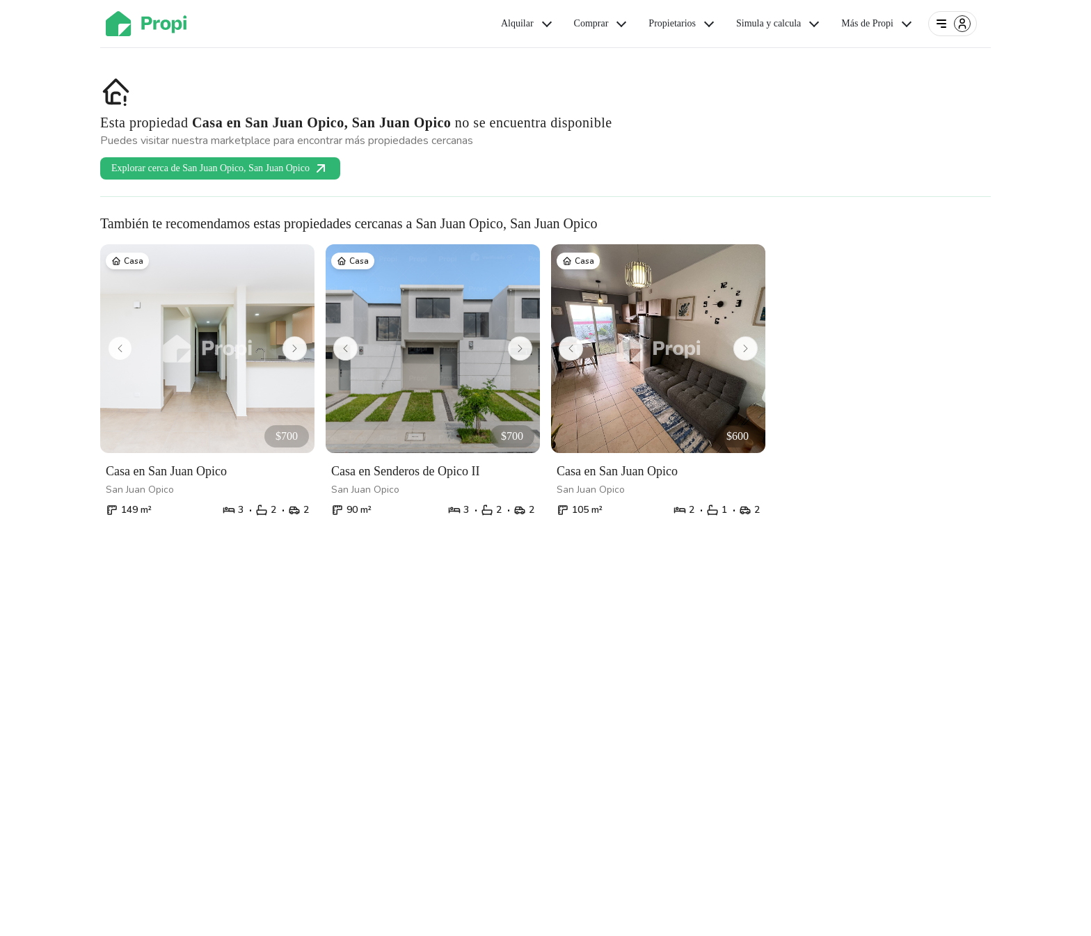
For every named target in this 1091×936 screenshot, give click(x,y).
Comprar (602, 23)
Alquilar (528, 23)
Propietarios (682, 23)
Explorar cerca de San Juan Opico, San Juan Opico (220, 168)
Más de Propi (877, 23)
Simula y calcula (779, 23)
